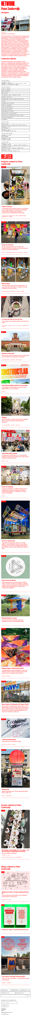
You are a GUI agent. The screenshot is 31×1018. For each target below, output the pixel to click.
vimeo (2, 1010)
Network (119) (17, 990)
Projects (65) (26, 990)
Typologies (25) (5, 993)
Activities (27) (20, 993)
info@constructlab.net (6, 1012)
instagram (3, 1009)
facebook (3, 1008)
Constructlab (4, 990)
